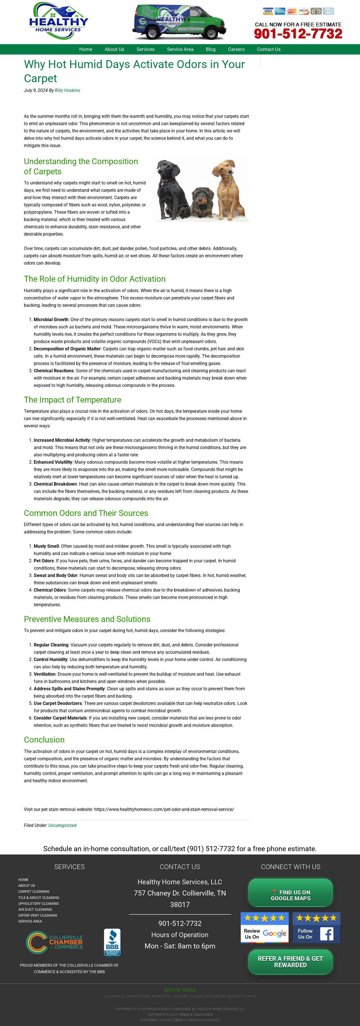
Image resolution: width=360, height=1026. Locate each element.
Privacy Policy (159, 1009)
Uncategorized (62, 825)
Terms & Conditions (196, 1015)
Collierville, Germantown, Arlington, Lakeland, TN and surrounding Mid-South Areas (180, 996)
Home (23, 880)
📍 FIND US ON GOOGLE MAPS (290, 895)
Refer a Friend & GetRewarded (290, 962)
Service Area (30, 921)
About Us (26, 885)
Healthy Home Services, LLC (221, 1009)
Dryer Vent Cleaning (37, 915)
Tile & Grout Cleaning (38, 898)
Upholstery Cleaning (38, 903)
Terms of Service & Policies (195, 1020)
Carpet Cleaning (34, 891)
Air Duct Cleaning (35, 909)
